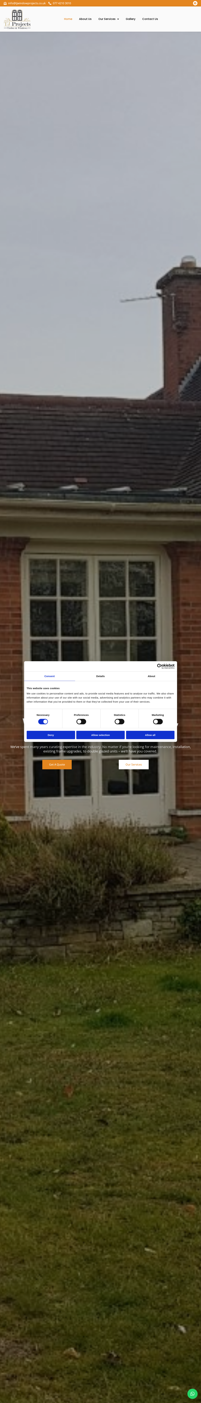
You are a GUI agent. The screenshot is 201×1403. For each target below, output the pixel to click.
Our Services (108, 19)
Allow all (150, 735)
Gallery (130, 19)
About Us (85, 19)
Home (68, 19)
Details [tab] (100, 676)
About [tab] (151, 676)
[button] (192, 1394)
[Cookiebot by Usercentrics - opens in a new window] (159, 666)
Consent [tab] (49, 676)
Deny (51, 735)
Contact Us (150, 19)
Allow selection (100, 735)
